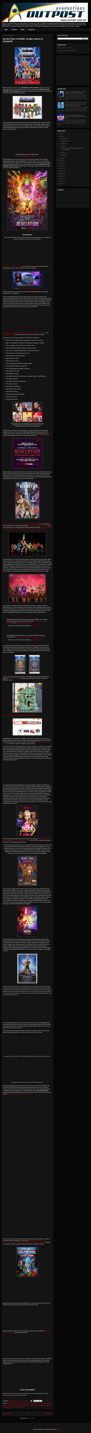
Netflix (32, 1405)
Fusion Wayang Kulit (34, 1403)
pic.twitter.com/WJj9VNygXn (23, 622)
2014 (61, 173)
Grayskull (43, 1403)
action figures (10, 1403)
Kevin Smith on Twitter (9, 334)
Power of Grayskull (40, 1405)
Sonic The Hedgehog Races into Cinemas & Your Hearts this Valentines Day (76, 116)
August (63, 143)
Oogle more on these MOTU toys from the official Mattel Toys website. (21, 715)
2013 (61, 176)
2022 (61, 133)
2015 (61, 171)
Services (14, 29)
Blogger (58, 1429)
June (62, 153)
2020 (61, 158)
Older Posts (48, 1413)
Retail (22, 29)
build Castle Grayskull (14, 678)
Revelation (48, 1405)
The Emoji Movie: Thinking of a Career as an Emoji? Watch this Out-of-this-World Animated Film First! (76, 104)
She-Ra (5, 1407)
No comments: (25, 1401)
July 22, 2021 (34, 640)
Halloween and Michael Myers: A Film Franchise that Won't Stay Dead (75, 92)
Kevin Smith (6, 1405)
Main (6, 29)
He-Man (48, 1403)
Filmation (26, 1403)
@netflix (18, 637)
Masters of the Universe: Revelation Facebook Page (28, 288)
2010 (61, 183)
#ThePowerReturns (39, 621)
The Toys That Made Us (18, 1407)
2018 (61, 163)
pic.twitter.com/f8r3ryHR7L (38, 637)
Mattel (24, 1405)
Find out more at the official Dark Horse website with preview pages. (20, 524)
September (64, 141)
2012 (61, 178)
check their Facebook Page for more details (19, 1094)
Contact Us (31, 29)
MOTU (28, 1405)
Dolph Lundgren (19, 1403)
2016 (61, 168)
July (62, 146)
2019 (61, 161)
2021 (61, 136)
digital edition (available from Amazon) (38, 525)
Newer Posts (7, 1413)
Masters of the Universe (16, 1405)
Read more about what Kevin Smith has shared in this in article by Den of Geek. (24, 332)
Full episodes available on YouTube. (27, 156)
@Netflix (9, 622)
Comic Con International (43, 435)
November (64, 138)
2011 (61, 181)
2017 (61, 166)
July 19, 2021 (34, 625)
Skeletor (10, 1407)
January (63, 155)
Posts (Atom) (30, 1418)
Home (28, 1413)
